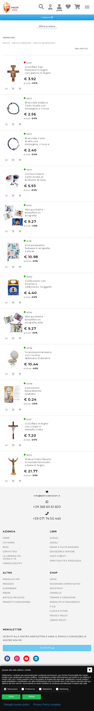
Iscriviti (47, 648)
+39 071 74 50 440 (47, 516)
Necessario (11, 689)
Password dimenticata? (65, 584)
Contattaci (10, 551)
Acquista (13, 89)
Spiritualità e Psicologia (65, 560)
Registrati (56, 588)
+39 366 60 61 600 (47, 504)
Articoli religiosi (14, 597)
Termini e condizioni (63, 597)
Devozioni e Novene (62, 551)
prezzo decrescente (44, 43)
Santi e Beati (58, 556)
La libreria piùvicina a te (12, 557)
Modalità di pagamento (65, 602)
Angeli (54, 542)
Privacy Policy (59, 615)
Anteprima (6, 89)
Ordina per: (9, 38)
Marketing (62, 689)
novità (6, 43)
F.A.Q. (53, 606)
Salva (11, 697)
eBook (7, 593)
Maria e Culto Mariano (64, 547)
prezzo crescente (21, 43)
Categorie (47, 17)
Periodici (8, 584)
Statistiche (45, 689)
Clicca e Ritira (59, 611)
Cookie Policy (58, 620)
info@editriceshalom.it (47, 494)
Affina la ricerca (47, 26)
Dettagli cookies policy (17, 704)
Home (6, 538)
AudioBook (10, 588)
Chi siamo (8, 542)
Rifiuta (31, 697)
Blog (6, 547)
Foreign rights (12, 563)
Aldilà (54, 538)
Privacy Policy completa (47, 704)
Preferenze (28, 689)
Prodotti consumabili (17, 602)
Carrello (55, 593)
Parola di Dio (11, 579)
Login (53, 579)
